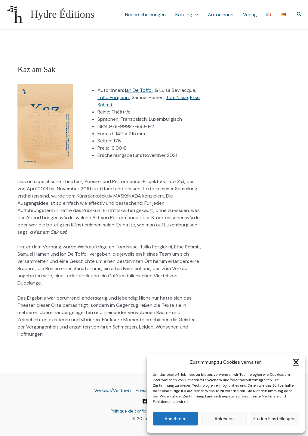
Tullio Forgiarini (113, 97)
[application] (195, 14)
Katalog (186, 14)
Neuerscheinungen (145, 14)
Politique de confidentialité (136, 411)
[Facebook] (145, 401)
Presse (143, 390)
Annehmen (175, 419)
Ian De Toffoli (139, 90)
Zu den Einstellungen (274, 419)
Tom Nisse (177, 97)
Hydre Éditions (62, 14)
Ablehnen (224, 419)
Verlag (250, 14)
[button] (296, 362)
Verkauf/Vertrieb (112, 390)
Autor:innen (220, 14)
